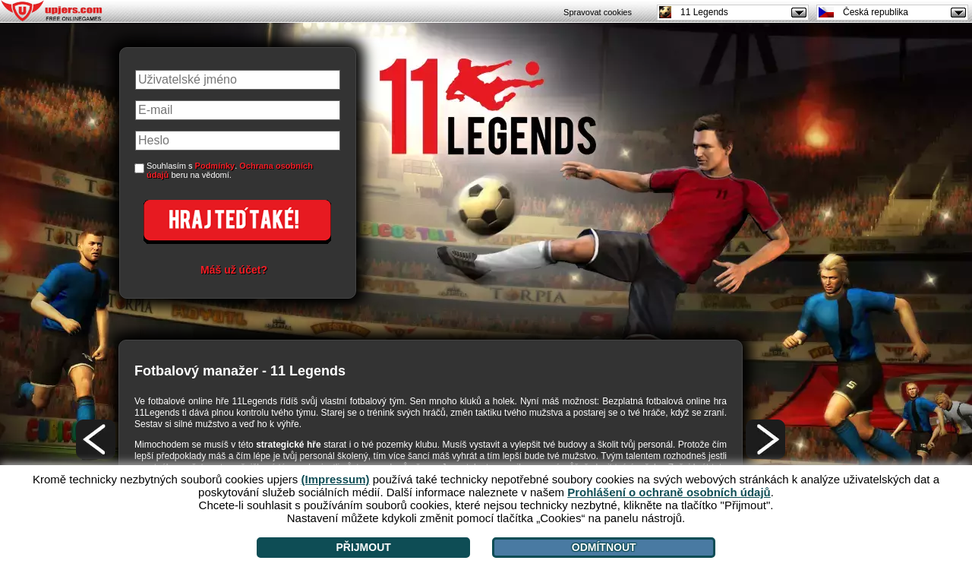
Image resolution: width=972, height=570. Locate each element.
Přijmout (363, 547)
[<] (95, 439)
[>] (765, 439)
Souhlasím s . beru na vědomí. (230, 170)
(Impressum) (335, 479)
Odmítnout (604, 547)
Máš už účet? (233, 270)
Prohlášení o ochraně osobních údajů (669, 492)
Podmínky (215, 165)
